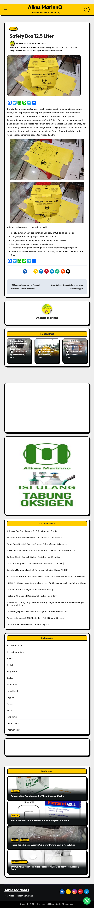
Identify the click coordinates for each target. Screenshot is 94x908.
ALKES (13, 29)
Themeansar (67, 904)
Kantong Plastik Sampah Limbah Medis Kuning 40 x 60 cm (46, 345)
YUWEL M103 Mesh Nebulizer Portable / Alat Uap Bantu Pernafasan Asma (41, 551)
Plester (10, 704)
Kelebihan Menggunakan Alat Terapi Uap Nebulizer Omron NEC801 (37, 570)
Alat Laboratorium (15, 652)
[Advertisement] (47, 409)
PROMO (10, 710)
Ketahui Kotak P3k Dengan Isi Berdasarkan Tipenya (30, 589)
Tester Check (13, 723)
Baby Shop (12, 672)
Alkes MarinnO (45, 7)
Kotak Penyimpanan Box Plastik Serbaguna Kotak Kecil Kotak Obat (37, 612)
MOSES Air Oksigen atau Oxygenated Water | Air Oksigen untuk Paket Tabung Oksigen (47, 583)
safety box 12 (59, 48)
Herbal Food (12, 691)
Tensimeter (12, 717)
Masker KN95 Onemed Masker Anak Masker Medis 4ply (32, 596)
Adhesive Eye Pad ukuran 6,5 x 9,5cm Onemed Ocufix (32, 531)
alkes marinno (18, 352)
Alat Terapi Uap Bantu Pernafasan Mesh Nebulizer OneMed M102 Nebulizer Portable (46, 576)
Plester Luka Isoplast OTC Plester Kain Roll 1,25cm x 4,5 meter (36, 618)
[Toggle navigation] (5, 10)
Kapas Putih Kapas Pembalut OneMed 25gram (28, 625)
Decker (10, 678)
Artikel (10, 665)
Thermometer (13, 730)
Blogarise (54, 904)
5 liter (16, 48)
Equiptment (12, 684)
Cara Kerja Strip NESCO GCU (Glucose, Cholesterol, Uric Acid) (74, 344)
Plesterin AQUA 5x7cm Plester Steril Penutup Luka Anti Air (34, 538)
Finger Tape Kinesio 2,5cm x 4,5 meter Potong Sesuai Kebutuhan (19, 344)
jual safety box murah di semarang (36, 48)
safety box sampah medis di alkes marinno (43, 51)
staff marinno (25, 44)
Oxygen (10, 697)
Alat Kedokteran (14, 646)
